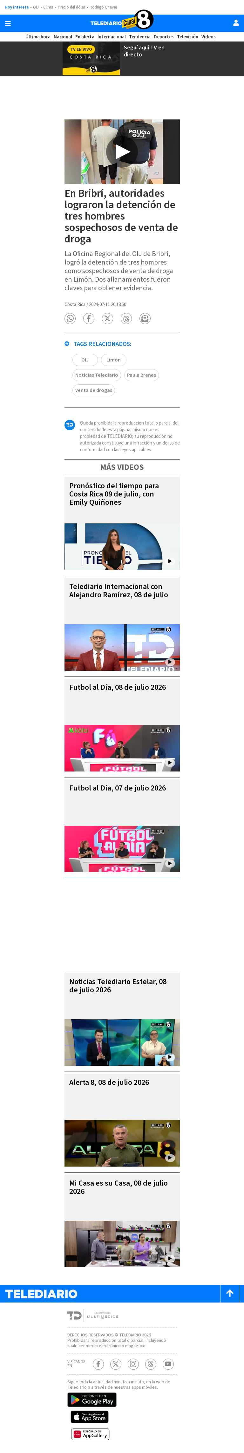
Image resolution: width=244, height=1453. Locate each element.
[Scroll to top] (229, 1286)
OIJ (36, 7)
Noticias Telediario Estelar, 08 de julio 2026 (119, 978)
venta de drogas (133, 382)
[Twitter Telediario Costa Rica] (115, 1361)
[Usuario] (236, 23)
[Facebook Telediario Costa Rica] (98, 1361)
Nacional (63, 37)
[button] (70, 326)
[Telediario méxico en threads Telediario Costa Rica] (150, 1361)
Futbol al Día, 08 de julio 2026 (120, 679)
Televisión (186, 37)
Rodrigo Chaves (107, 7)
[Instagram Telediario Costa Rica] (133, 1361)
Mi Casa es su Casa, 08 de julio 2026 (115, 1179)
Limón (114, 367)
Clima (49, 7)
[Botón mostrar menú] (8, 23)
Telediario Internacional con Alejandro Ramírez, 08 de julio (120, 583)
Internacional (111, 37)
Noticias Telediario (153, 367)
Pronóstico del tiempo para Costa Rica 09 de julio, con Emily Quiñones (114, 486)
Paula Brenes (90, 382)
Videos (207, 37)
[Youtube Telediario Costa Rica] (168, 1361)
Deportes (163, 37)
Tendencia (139, 37)
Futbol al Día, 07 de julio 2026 (120, 780)
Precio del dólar (73, 7)
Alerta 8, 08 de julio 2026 (111, 1075)
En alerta (85, 37)
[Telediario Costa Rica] (122, 23)
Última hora (38, 37)
